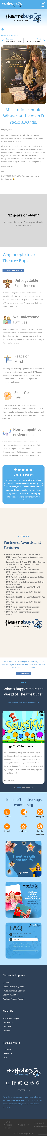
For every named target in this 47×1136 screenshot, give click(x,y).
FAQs (5, 1058)
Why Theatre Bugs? (11, 1018)
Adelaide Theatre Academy (14, 999)
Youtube (7, 816)
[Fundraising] (23, 826)
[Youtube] (7, 812)
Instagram (40, 816)
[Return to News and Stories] (2, 29)
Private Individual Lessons (14, 991)
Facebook (23, 816)
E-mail (7, 831)
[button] (4, 484)
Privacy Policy (23, 1125)
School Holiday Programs (13, 986)
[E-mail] (7, 826)
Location (6, 1030)
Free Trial (7, 1049)
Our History (8, 1022)
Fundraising (24, 831)
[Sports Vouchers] (40, 826)
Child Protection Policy (8, 1125)
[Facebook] (23, 812)
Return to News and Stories (11, 35)
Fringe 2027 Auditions (18, 746)
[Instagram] (40, 812)
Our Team (7, 1026)
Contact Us (7, 1054)
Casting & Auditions (11, 995)
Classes (6, 982)
